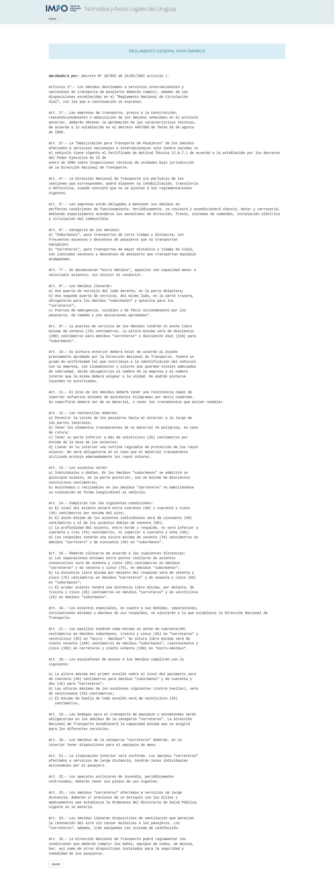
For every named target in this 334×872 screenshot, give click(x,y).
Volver (52, 18)
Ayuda (56, 864)
